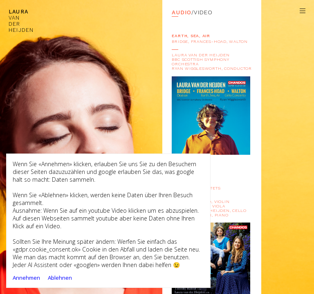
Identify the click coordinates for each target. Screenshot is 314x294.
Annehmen (26, 277)
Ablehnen (60, 277)
